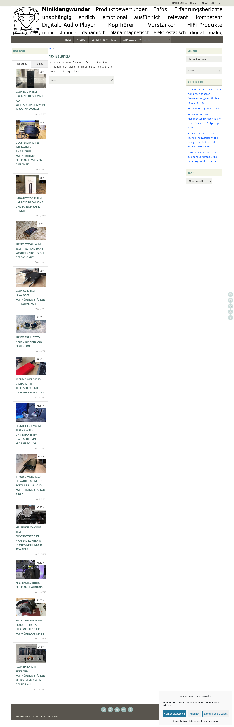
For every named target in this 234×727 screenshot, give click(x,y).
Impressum (213, 721)
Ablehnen (194, 713)
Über (213, 3)
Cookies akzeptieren (174, 713)
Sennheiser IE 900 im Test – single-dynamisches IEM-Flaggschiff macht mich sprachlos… (28, 434)
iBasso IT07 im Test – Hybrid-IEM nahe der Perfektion (29, 342)
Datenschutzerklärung (198, 721)
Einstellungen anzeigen (216, 713)
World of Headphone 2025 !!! (204, 108)
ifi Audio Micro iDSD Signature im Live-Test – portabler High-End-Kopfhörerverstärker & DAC (30, 485)
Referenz (22, 63)
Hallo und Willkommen (185, 3)
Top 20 (39, 63)
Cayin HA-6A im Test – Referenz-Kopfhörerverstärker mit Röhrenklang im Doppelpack (30, 675)
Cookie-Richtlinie (180, 721)
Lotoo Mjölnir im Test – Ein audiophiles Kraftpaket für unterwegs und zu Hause (202, 157)
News (205, 3)
